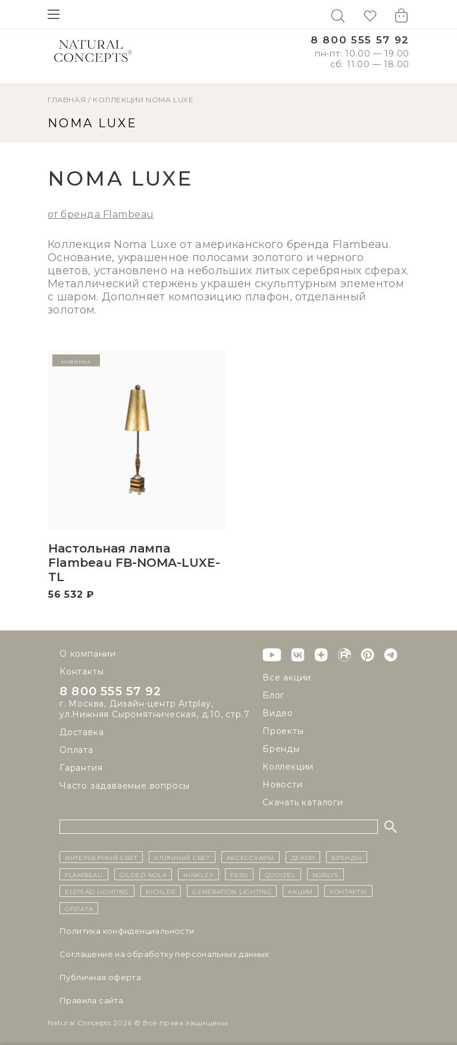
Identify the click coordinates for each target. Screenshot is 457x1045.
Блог (273, 695)
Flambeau (84, 874)
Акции (300, 891)
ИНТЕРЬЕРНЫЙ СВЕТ (101, 857)
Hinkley (198, 874)
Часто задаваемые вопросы (125, 785)
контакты (348, 891)
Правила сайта (91, 1000)
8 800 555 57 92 (360, 40)
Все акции (286, 677)
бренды (346, 857)
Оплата (76, 750)
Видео (277, 713)
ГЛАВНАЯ (67, 99)
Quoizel (280, 874)
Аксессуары (250, 857)
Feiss (239, 874)
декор (303, 857)
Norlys (325, 874)
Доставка (82, 732)
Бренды (281, 748)
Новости (282, 784)
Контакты (82, 671)
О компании (88, 653)
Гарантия (81, 767)
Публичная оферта (100, 977)
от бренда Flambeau (101, 214)
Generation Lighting (231, 891)
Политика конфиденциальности (127, 931)
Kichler (161, 891)
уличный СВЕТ (181, 857)
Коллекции (118, 99)
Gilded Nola (143, 874)
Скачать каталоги (302, 802)
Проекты (283, 731)
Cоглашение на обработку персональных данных (165, 954)
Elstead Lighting (97, 891)
